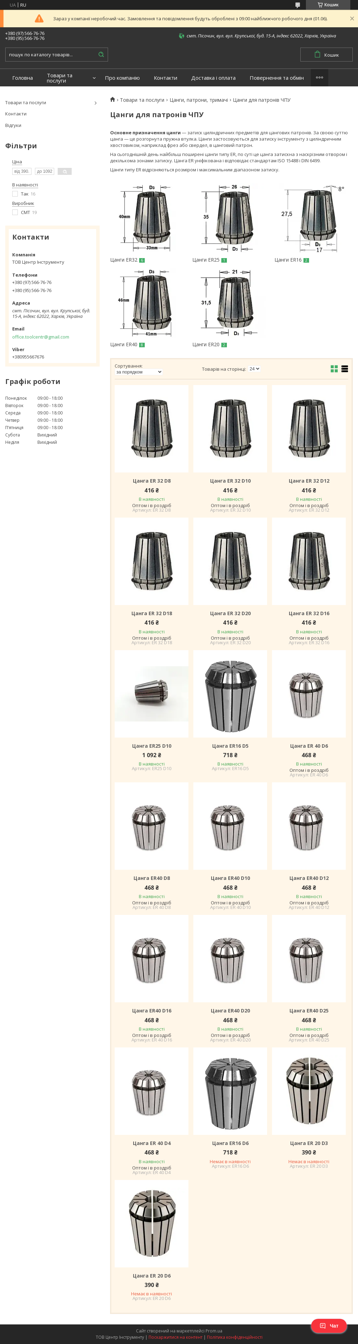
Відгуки (13, 125)
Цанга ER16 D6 (230, 1143)
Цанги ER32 (123, 259)
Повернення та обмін (277, 77)
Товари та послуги (59, 78)
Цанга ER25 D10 (151, 746)
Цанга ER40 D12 (309, 878)
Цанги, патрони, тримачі (199, 100)
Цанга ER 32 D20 (230, 613)
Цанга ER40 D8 (152, 878)
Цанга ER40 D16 (151, 1011)
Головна (22, 77)
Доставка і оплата (213, 77)
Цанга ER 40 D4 (152, 1143)
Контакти (165, 77)
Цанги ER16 (288, 259)
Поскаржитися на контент (175, 1337)
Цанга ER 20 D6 (152, 1276)
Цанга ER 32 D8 (152, 481)
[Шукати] (101, 55)
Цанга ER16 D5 (230, 746)
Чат (329, 1326)
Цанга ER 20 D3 (309, 1143)
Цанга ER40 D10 (230, 878)
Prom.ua (214, 1331)
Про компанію (122, 77)
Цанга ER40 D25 (309, 1011)
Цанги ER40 (123, 344)
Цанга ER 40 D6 (309, 746)
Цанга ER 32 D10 (230, 481)
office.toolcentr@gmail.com (40, 337)
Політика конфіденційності (235, 1337)
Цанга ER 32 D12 (309, 481)
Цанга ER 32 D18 (151, 613)
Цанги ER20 (206, 344)
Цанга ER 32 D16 (309, 613)
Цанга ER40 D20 (230, 1011)
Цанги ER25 (206, 259)
